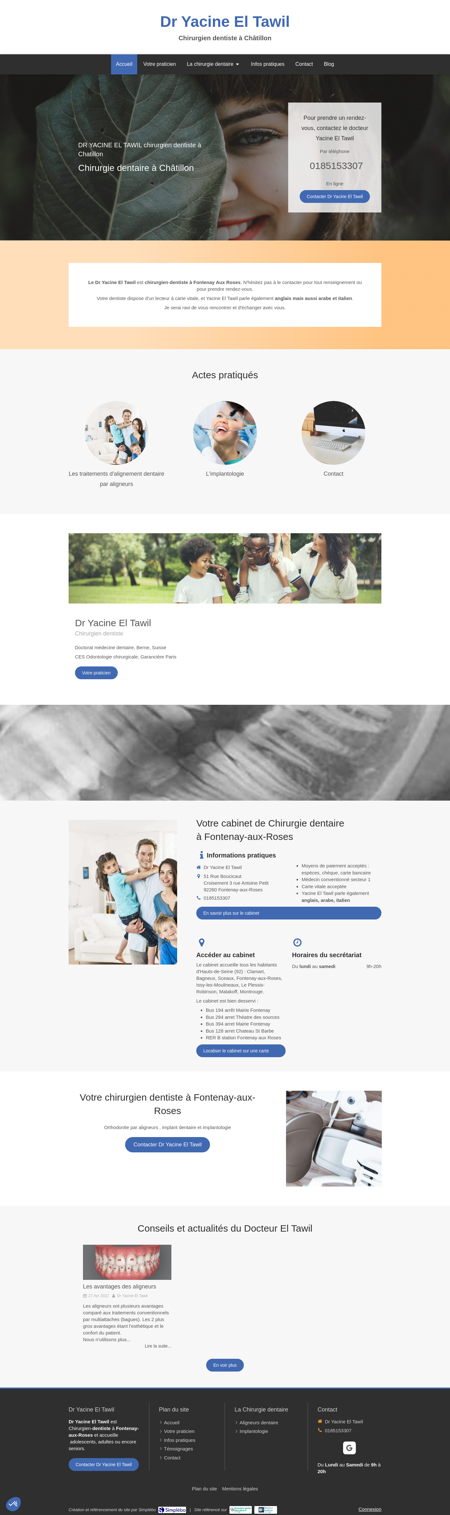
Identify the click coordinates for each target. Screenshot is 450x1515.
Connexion (369, 1509)
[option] (127, 1297)
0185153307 (336, 165)
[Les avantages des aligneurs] (127, 1262)
